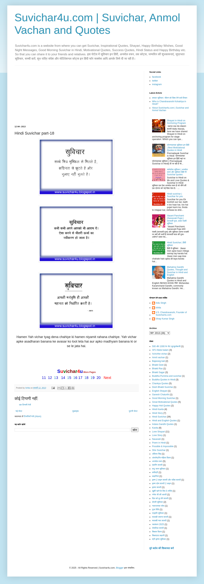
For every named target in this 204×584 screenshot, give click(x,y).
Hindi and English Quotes (164, 420)
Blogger (119, 568)
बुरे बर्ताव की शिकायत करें (161, 548)
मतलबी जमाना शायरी (160, 517)
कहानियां (155, 476)
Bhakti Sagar (158, 372)
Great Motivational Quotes (164, 402)
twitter (155, 80)
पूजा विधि (155, 509)
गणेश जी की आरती (159, 494)
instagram (157, 84)
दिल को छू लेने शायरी (160, 498)
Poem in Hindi (159, 442)
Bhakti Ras (157, 368)
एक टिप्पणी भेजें (25, 404)
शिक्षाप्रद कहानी (158, 535)
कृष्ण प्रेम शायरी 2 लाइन (161, 483)
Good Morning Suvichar (163, 398)
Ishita (158, 307)
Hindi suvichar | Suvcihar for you (175, 195)
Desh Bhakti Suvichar (162, 387)
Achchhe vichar (159, 354)
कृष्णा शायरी (156, 487)
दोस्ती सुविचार (157, 502)
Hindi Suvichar (159, 416)
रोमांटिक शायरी (158, 528)
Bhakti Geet (158, 365)
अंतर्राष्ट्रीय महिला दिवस (161, 457)
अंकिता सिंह (156, 454)
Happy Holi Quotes (161, 405)
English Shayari (159, 391)
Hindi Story (157, 413)
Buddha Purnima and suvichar (166, 376)
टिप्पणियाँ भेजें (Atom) (32, 416)
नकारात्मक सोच (158, 506)
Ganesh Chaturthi (160, 394)
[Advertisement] (76, 98)
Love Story (157, 435)
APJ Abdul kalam (160, 350)
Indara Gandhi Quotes (163, 424)
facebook (156, 77)
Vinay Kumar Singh (165, 318)
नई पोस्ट (18, 411)
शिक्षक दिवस (157, 531)
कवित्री (155, 472)
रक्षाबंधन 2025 (158, 524)
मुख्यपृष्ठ (75, 411)
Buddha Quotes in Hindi (163, 379)
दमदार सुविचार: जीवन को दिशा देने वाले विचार (169, 98)
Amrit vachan (158, 357)
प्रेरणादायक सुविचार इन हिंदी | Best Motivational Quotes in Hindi (178, 147)
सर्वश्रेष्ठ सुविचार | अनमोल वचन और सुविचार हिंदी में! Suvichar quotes (177, 172)
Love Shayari (158, 431)
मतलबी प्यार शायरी (159, 520)
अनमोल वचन (157, 461)
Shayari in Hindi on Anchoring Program (176, 121)
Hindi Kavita (158, 409)
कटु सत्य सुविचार (158, 468)
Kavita (155, 428)
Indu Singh (161, 303)
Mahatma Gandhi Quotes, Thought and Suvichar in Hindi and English (177, 271)
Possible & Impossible (162, 446)
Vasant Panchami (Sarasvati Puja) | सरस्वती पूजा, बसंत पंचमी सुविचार (177, 219)
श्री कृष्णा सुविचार (159, 539)
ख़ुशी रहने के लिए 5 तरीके (162, 491)
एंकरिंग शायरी (157, 465)
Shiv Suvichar (158, 450)
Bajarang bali (158, 361)
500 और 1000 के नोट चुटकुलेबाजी (166, 346)
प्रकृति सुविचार (158, 513)
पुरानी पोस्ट (133, 411)
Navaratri (156, 439)
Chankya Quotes (160, 383)
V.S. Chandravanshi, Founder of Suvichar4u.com (171, 313)
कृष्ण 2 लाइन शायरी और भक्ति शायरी (166, 480)
